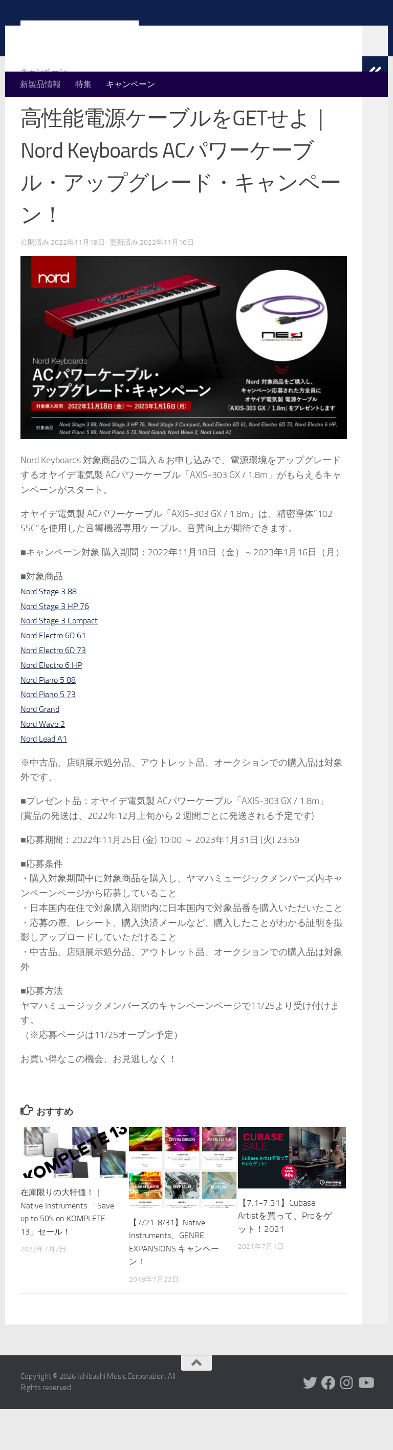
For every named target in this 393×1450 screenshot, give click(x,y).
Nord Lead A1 (46, 779)
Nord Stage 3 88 (51, 632)
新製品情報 (40, 84)
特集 (83, 84)
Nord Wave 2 (45, 764)
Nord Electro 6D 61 (56, 676)
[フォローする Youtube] (365, 1424)
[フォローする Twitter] (310, 1424)
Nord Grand (42, 749)
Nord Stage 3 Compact (63, 661)
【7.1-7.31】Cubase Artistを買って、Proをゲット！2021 (285, 1257)
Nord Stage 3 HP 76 (58, 647)
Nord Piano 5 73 (51, 735)
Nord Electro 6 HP (54, 705)
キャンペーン (130, 84)
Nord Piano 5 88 (51, 720)
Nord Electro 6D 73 (56, 691)
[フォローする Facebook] (328, 1424)
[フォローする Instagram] (347, 1424)
